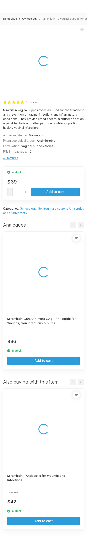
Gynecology (29, 18)
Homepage (10, 18)
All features (10, 157)
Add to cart (55, 192)
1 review (31, 102)
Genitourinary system (52, 208)
